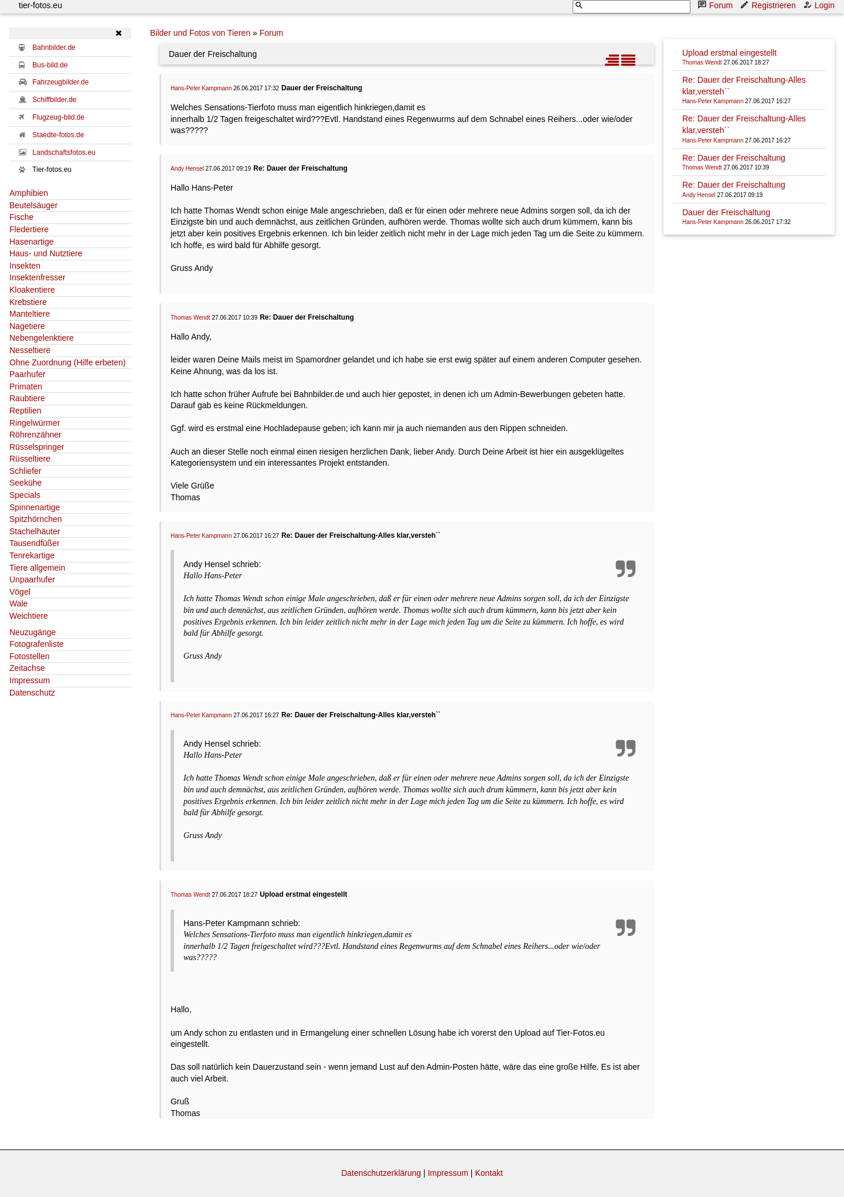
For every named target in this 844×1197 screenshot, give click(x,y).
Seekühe (25, 482)
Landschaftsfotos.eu (63, 152)
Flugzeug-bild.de (58, 117)
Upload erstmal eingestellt (729, 52)
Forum (716, 5)
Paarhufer (27, 374)
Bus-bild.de (49, 65)
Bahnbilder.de (53, 47)
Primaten (25, 386)
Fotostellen (29, 656)
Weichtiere (28, 615)
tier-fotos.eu (40, 5)
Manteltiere (29, 313)
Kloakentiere (32, 289)
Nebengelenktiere (41, 338)
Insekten (24, 265)
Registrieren (768, 5)
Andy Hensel (187, 168)
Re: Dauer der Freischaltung (733, 157)
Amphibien (28, 193)
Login (820, 5)
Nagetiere (27, 326)
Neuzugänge (32, 632)
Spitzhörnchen (35, 519)
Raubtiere (27, 398)
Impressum (29, 680)
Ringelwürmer (34, 423)
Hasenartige (31, 241)
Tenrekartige (32, 555)
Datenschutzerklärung (381, 1173)
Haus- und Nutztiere (46, 253)
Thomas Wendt (190, 317)
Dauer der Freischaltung (726, 212)
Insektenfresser (37, 277)
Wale (18, 603)
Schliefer (25, 471)
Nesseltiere (29, 350)
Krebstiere (28, 302)
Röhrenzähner (35, 434)
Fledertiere (29, 229)
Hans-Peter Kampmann (201, 88)
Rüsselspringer (36, 447)
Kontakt (488, 1173)
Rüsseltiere (29, 458)
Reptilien (25, 410)
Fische (21, 217)
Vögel (19, 591)
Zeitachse (27, 668)
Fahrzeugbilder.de (60, 82)
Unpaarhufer (32, 579)
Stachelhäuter (34, 531)
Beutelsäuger (33, 205)
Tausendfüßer (34, 543)
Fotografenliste (36, 644)
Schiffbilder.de (54, 100)
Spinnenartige (34, 507)
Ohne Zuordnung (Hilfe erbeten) (67, 362)
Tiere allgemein (37, 567)
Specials (24, 495)
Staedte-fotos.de (58, 135)
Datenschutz (32, 692)
